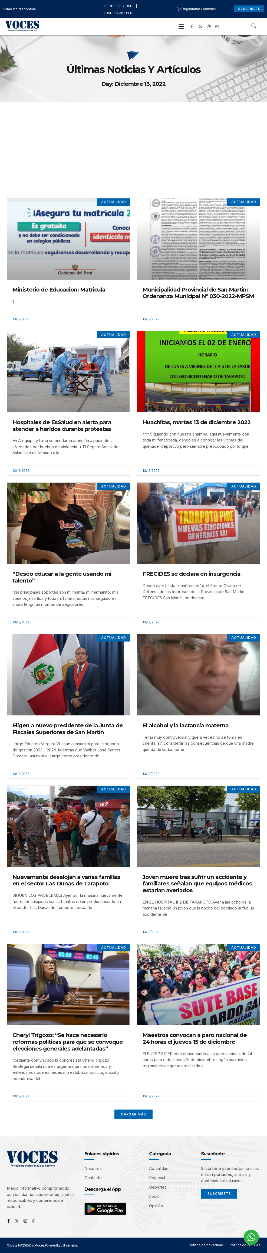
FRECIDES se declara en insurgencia (191, 573)
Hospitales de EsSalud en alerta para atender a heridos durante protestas (61, 425)
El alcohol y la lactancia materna (186, 725)
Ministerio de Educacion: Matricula (58, 289)
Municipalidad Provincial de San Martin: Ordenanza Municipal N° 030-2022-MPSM (198, 293)
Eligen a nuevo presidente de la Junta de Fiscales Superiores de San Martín (67, 728)
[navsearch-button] (253, 26)
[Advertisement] (133, 143)
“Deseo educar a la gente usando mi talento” (61, 577)
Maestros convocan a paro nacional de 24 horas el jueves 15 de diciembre (195, 1038)
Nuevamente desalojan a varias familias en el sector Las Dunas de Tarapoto (66, 880)
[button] (181, 26)
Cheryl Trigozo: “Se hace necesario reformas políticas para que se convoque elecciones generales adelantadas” (67, 1042)
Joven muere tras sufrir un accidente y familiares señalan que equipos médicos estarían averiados (197, 883)
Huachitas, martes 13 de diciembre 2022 (196, 422)
